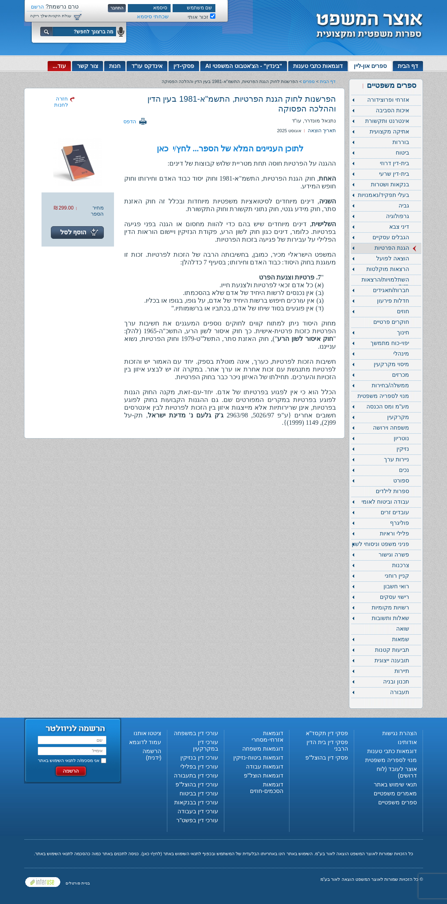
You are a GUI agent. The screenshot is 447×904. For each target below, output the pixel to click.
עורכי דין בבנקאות (196, 802)
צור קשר (87, 66)
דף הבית (408, 66)
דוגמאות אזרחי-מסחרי (267, 736)
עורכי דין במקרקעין (205, 745)
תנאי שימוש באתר (395, 784)
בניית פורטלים (78, 883)
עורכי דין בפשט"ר (197, 820)
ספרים (309, 81)
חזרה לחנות (61, 102)
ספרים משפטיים (397, 802)
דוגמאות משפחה (262, 748)
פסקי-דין (183, 66)
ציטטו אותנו (148, 733)
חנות (115, 66)
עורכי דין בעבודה (197, 811)
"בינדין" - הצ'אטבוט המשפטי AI (243, 66)
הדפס (129, 121)
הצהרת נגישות (399, 733)
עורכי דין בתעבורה (196, 775)
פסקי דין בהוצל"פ (326, 757)
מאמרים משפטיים (395, 793)
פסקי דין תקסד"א (327, 733)
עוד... (59, 66)
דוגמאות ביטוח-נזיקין (258, 757)
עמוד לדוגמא (145, 742)
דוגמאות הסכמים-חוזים (266, 787)
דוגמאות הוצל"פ (263, 775)
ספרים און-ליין (370, 66)
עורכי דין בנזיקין (199, 757)
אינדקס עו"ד (147, 66)
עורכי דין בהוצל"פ (196, 784)
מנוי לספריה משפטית (391, 760)
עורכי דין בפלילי (199, 766)
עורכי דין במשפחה (196, 733)
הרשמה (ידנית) (151, 754)
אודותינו (407, 742)
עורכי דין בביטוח (199, 793)
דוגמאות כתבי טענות (318, 66)
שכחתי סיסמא (153, 16)
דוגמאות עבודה (264, 766)
